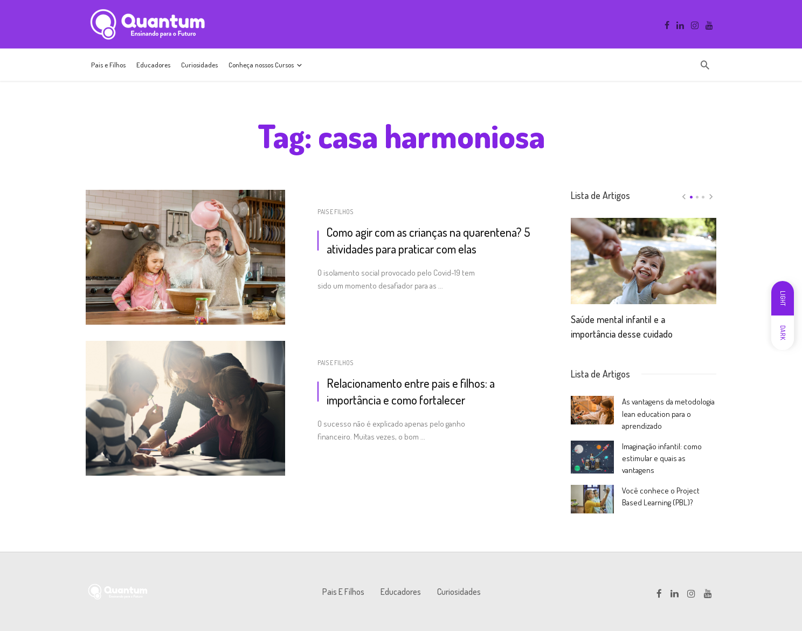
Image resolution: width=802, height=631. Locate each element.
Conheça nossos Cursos (261, 64)
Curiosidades (199, 64)
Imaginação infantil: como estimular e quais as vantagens (662, 458)
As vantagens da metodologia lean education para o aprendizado (668, 413)
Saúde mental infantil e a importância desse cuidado (622, 326)
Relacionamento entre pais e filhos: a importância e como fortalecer (411, 391)
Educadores (153, 64)
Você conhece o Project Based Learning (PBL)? (661, 496)
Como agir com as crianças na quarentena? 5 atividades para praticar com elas (428, 240)
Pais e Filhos (108, 64)
